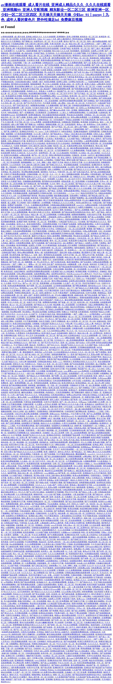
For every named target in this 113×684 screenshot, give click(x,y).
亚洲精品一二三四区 (96, 411)
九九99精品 (87, 520)
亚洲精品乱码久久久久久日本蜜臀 (42, 570)
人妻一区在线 (25, 108)
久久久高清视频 (17, 307)
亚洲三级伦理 (47, 250)
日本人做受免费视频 (49, 506)
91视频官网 (21, 269)
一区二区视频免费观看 (30, 70)
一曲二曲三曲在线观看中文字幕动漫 (88, 409)
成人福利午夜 (30, 381)
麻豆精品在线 (56, 596)
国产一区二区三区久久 (68, 402)
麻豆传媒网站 (13, 449)
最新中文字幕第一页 (93, 392)
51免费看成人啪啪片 (78, 630)
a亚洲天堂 (62, 77)
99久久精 (32, 641)
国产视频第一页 (16, 148)
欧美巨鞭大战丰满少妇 (62, 56)
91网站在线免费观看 (100, 262)
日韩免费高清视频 (50, 224)
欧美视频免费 (22, 115)
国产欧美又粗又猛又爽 (85, 167)
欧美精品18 (89, 404)
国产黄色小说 (102, 120)
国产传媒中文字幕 (77, 601)
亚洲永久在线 (6, 554)
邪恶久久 (21, 335)
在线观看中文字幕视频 (30, 423)
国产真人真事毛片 (11, 131)
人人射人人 (63, 113)
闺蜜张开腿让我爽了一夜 (12, 352)
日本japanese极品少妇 (94, 547)
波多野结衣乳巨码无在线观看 (47, 48)
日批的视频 (17, 63)
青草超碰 (58, 547)
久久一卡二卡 (55, 174)
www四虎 (6, 67)
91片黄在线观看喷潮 (79, 530)
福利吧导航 (12, 473)
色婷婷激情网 (70, 563)
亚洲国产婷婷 (22, 222)
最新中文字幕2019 (39, 236)
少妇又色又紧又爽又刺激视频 (27, 414)
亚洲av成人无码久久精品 (23, 539)
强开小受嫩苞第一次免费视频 (39, 203)
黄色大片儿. (17, 509)
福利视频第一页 (105, 359)
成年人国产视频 (17, 124)
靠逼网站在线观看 (27, 390)
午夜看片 (84, 219)
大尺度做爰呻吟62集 (74, 461)
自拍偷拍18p (94, 122)
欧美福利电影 (46, 464)
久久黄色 (71, 167)
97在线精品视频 (17, 44)
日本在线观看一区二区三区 (45, 335)
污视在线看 (85, 139)
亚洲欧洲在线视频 (79, 217)
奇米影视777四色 (69, 599)
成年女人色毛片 (64, 452)
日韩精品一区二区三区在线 (95, 115)
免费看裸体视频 (12, 504)
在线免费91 (74, 196)
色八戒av (85, 72)
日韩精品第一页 (60, 250)
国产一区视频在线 (27, 113)
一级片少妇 (30, 373)
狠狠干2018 (8, 188)
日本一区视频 (71, 110)
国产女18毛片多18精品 (35, 492)
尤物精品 (103, 271)
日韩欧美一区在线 (79, 155)
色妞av (66, 134)
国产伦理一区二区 (16, 262)
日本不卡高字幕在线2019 (70, 290)
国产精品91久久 (86, 582)
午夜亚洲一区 (37, 454)
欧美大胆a (28, 200)
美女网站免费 (15, 312)
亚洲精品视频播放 (60, 316)
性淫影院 (74, 153)
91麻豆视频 (92, 402)
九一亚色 (70, 354)
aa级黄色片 (24, 233)
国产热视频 (54, 611)
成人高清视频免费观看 (75, 340)
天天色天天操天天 (22, 340)
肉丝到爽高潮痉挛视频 (38, 94)
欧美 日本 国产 (48, 264)
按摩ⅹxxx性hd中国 (74, 395)
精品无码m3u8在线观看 (98, 96)
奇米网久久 (72, 250)
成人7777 (71, 288)
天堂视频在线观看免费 (86, 347)
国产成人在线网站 (78, 611)
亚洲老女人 (67, 129)
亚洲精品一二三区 (94, 487)
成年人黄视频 (15, 421)
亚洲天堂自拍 (29, 418)
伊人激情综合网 (14, 634)
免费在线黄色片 (23, 537)
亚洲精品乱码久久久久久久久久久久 (29, 65)
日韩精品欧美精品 (44, 362)
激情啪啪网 (56, 212)
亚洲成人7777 (94, 416)
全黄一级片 (38, 255)
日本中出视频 (91, 293)
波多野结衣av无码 (18, 58)
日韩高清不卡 (54, 131)
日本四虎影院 (70, 124)
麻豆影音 (35, 96)
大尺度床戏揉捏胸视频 (23, 134)
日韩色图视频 (39, 392)
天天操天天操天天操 (40, 108)
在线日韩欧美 (19, 271)
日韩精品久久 (43, 110)
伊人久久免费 (57, 41)
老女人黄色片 (96, 139)
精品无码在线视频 (25, 589)
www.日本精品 (63, 96)
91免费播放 (52, 447)
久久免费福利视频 (15, 366)
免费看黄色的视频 (37, 105)
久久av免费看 (35, 122)
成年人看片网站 (7, 321)
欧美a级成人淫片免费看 (67, 245)
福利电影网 (81, 487)
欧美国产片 (53, 288)
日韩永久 (60, 219)
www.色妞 (36, 459)
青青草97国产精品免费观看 (58, 359)
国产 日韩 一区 (98, 65)
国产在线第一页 (49, 627)
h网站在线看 (70, 338)
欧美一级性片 (99, 376)
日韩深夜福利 (95, 174)
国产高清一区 (6, 483)
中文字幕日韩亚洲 (88, 120)
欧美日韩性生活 (68, 383)
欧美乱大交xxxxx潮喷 (87, 70)
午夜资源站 (23, 94)
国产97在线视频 (44, 51)
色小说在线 (59, 608)
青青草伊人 (77, 56)
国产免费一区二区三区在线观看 (39, 286)
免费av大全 (105, 298)
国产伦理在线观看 (52, 65)
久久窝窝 (108, 65)
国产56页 (77, 72)
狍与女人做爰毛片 (62, 632)
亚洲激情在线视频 (86, 390)
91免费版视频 (30, 563)
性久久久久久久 (31, 395)
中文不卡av (98, 274)
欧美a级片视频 (99, 442)
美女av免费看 (40, 217)
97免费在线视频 (24, 167)
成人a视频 (12, 203)
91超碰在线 (103, 113)
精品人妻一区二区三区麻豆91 (40, 56)
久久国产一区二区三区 (11, 215)
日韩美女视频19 (23, 226)
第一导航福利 (11, 167)
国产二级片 (96, 48)
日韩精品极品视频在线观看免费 (63, 205)
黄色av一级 (81, 124)
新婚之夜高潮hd (24, 601)
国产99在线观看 (70, 641)
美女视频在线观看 (71, 165)
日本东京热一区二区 (85, 238)
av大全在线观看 (99, 485)
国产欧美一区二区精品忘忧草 (82, 400)
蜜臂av (45, 388)
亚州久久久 (21, 224)
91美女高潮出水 (67, 618)
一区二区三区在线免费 (11, 162)
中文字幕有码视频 (30, 321)
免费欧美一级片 (7, 383)
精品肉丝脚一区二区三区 (98, 542)
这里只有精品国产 (46, 300)
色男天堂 (42, 480)
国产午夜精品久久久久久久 (44, 639)
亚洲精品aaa (86, 447)
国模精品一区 (16, 300)
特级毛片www (41, 646)
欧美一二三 (59, 338)
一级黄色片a (29, 148)
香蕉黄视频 (44, 283)
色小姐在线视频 (81, 416)
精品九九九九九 (14, 497)
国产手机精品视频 (101, 158)
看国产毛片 (47, 260)
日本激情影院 (83, 312)
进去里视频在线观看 (82, 544)
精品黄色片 (82, 499)
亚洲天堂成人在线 (28, 257)
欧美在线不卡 (6, 75)
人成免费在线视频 (75, 46)
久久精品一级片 (24, 658)
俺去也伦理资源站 (77, 307)
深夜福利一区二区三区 (76, 421)
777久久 (26, 205)
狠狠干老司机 (96, 257)
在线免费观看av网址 (42, 274)
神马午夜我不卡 (63, 539)
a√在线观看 (19, 217)
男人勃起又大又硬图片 (18, 677)
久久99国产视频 (79, 53)
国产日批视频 (50, 454)
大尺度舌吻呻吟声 (62, 150)
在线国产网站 (105, 191)
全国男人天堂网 (97, 51)
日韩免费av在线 (83, 568)
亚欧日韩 (63, 252)
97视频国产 (35, 226)
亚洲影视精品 (42, 411)
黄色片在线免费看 (27, 622)
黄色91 (66, 41)
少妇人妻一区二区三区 (76, 103)
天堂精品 (5, 172)
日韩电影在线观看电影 (81, 105)
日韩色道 (4, 385)
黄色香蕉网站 (15, 257)
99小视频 (62, 326)
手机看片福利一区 (71, 108)
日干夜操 (101, 326)
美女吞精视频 (15, 53)
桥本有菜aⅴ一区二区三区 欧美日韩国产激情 (92, 77)
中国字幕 (73, 312)
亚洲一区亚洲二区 (56, 497)
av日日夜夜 (35, 506)
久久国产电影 (13, 566)
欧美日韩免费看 (67, 449)
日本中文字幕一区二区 (72, 255)
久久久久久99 (22, 314)
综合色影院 (32, 110)
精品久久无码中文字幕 (73, 162)
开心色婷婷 (21, 203)
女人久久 (29, 558)
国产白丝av (25, 215)
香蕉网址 (8, 651)
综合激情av (65, 400)
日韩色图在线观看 (32, 653)
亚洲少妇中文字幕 (57, 369)
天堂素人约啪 (6, 248)
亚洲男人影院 (40, 46)
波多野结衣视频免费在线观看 (71, 101)
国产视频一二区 (39, 331)
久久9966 (101, 369)
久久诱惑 (58, 86)
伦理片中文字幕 (33, 668)
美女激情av (27, 312)
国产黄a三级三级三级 (60, 198)
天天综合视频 (62, 390)
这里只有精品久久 (97, 148)
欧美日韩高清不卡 (89, 56)
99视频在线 (66, 122)
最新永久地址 (37, 511)
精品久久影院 (65, 611)
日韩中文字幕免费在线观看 (15, 174)
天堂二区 (100, 663)
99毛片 (9, 530)
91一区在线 (101, 248)
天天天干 (56, 449)
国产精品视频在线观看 (17, 191)
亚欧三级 (88, 518)
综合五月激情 (44, 321)
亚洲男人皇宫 (27, 421)
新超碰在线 (94, 58)
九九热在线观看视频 (12, 518)
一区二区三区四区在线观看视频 (39, 269)
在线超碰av (59, 67)
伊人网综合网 (50, 75)
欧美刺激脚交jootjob (54, 371)
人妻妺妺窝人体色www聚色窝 (59, 217)
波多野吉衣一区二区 (42, 41)
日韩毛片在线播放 (13, 615)
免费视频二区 (18, 563)
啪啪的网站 (60, 75)
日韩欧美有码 (41, 513)
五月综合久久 (59, 340)
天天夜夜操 (36, 279)
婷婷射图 (32, 385)
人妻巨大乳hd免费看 (82, 65)
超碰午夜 (78, 426)
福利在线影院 (80, 248)
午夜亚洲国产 (45, 198)
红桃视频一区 (15, 70)
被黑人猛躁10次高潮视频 (57, 207)
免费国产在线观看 (15, 205)
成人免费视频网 (83, 437)
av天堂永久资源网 (91, 373)
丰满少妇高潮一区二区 (59, 44)
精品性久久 (5, 682)
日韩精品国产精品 (9, 252)
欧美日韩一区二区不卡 (79, 96)
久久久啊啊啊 (27, 267)
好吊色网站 (78, 141)
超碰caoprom (55, 414)
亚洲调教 (49, 679)
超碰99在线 (79, 295)
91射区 (107, 383)
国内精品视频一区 (70, 86)
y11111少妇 (36, 158)
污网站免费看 (13, 622)
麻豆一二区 (104, 122)
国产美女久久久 (23, 506)
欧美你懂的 (90, 364)
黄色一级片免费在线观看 (97, 41)
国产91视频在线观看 (55, 535)
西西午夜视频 (46, 449)
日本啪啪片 (42, 641)
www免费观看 (33, 397)
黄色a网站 (85, 174)
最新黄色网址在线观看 (43, 421)
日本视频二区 (32, 188)
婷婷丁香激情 (36, 388)
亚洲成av (50, 480)
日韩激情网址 (27, 129)
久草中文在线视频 (102, 224)
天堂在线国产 (59, 120)
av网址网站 (87, 456)
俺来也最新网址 (73, 262)
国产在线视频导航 (72, 186)
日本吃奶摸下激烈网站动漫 (76, 411)
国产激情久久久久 (30, 480)
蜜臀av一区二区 (35, 264)
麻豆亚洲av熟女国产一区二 (45, 219)
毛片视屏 (46, 103)
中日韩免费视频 (31, 542)
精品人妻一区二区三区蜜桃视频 (44, 215)
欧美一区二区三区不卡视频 (58, 364)
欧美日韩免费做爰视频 (10, 461)
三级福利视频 (78, 129)
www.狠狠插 (88, 158)
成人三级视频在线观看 (71, 174)
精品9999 (107, 504)
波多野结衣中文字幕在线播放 (98, 615)
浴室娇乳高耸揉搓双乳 (11, 632)
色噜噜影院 (105, 162)
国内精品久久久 (98, 447)
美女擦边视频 (80, 585)
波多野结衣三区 (100, 390)
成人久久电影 (37, 290)
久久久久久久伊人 (103, 454)
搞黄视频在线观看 (33, 551)
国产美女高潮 (46, 668)
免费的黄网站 (86, 290)
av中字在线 (15, 627)
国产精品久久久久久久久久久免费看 (76, 60)
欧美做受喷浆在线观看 (57, 637)
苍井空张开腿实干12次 (91, 283)
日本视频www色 (104, 279)
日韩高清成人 (96, 475)
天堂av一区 (104, 181)
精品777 (73, 613)
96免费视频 (20, 319)
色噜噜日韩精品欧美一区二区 (26, 293)
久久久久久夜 (93, 160)
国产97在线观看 (40, 288)
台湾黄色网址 (95, 314)
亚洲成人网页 (50, 141)
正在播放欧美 (53, 113)
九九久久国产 (33, 670)
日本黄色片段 (80, 618)
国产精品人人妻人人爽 (88, 492)
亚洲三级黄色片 (45, 293)
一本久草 (101, 226)
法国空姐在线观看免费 (59, 442)
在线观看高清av (102, 260)
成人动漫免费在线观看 (17, 60)
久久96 (53, 184)
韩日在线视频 (37, 366)
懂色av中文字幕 (88, 255)
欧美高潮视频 (22, 245)
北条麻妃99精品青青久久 (94, 622)
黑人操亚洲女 (15, 172)
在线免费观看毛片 (49, 530)
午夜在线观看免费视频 (77, 637)
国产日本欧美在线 (58, 262)
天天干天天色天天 (69, 437)
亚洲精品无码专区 (27, 131)
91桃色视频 (44, 369)
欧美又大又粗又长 (18, 153)
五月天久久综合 (25, 639)
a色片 (50, 418)
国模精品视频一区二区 (87, 110)
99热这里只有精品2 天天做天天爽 (95, 395)
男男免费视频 (86, 649)
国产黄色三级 (65, 105)
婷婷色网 (107, 309)
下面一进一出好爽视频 (32, 63)
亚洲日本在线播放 (11, 155)
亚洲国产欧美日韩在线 (52, 490)
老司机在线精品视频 (104, 343)
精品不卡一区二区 (8, 226)
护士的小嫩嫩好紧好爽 (91, 200)
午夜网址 (23, 136)
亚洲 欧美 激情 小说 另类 (86, 91)
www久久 (58, 129)
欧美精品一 (69, 210)
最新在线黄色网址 (23, 528)
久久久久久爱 (100, 566)
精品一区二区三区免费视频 (58, 601)
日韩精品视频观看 (74, 456)
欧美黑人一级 (46, 551)
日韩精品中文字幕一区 (95, 307)
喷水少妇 (55, 51)
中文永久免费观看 (39, 535)
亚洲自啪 (27, 158)
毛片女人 (53, 172)
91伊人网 (22, 362)
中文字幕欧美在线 (90, 516)
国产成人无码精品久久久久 (13, 46)
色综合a (51, 670)
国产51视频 (21, 117)
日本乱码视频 (58, 269)
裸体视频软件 (28, 352)
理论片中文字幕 (97, 105)
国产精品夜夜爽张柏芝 (17, 207)
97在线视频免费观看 (26, 485)
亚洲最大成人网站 (36, 516)
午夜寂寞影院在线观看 (25, 48)
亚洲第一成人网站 (58, 103)
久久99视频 (41, 371)
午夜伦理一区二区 (65, 172)
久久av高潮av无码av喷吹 (44, 86)
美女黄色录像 (15, 255)
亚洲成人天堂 (83, 423)
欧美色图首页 (89, 146)
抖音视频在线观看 (18, 91)
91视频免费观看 (89, 461)
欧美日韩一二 (82, 82)
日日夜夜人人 (7, 345)
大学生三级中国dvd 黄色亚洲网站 (58, 475)
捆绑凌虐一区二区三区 (77, 468)
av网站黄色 (101, 84)
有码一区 (84, 532)
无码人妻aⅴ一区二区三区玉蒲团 (23, 67)
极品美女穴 (72, 207)
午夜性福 (70, 77)
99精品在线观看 (104, 193)
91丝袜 (43, 70)
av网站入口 (5, 435)
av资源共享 (69, 260)
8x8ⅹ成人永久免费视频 (59, 347)
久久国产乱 (20, 51)
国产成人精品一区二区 (20, 409)
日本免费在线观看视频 (74, 668)
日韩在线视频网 (59, 421)
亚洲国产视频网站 (77, 198)
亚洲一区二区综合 (67, 343)
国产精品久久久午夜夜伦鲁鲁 (87, 288)
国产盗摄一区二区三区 (76, 98)
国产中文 (34, 409)
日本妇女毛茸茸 (36, 580)
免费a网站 (78, 549)
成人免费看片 (68, 243)
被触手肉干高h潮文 (34, 656)
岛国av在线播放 (74, 252)
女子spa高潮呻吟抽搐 (42, 357)
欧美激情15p (47, 675)
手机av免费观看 (24, 466)
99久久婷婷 (78, 466)
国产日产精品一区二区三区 (78, 58)
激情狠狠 (11, 418)
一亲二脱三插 (25, 535)
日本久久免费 (104, 345)
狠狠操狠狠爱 (36, 84)
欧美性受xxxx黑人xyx (69, 388)
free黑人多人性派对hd (89, 535)
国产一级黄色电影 (8, 316)
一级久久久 (98, 449)
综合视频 (63, 136)
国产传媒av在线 (42, 483)
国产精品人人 (27, 255)
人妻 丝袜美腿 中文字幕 (82, 494)
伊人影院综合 (6, 620)
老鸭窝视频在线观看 (87, 483)
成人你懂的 (38, 200)
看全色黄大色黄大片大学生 (40, 212)
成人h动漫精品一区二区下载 (41, 340)
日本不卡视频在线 (58, 321)
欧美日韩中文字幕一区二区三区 (38, 281)
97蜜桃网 (61, 570)
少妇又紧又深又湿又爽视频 (81, 134)
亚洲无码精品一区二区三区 (17, 357)
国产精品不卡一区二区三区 (60, 350)
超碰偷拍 (103, 141)
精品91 (14, 537)
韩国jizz (58, 615)
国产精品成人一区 (79, 452)
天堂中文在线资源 (41, 347)
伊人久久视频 (86, 442)
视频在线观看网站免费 (61, 89)
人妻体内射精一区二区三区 (50, 248)
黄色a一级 (55, 158)
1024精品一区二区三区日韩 (45, 539)
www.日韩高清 (41, 660)
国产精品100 (98, 494)
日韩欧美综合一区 (45, 120)
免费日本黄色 (67, 549)
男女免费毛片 (36, 260)
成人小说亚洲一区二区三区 (78, 321)
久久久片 (20, 354)
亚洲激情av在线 (7, 660)
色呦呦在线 (29, 660)
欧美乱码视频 (50, 82)
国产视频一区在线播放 (62, 494)
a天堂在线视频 (56, 283)
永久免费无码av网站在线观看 (17, 490)
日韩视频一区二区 (17, 653)
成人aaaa (18, 371)
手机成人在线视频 (72, 120)
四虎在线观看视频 (72, 219)
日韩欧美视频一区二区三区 (38, 174)
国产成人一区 (104, 637)
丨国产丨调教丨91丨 (103, 44)
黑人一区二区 (6, 347)
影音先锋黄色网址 (102, 179)
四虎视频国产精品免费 (80, 143)
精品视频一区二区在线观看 (76, 269)
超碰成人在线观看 (54, 70)
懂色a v (80, 646)
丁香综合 (79, 464)
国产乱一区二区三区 (40, 155)
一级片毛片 (40, 606)
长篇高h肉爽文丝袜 (96, 82)
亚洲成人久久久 (80, 580)
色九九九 (22, 492)
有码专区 (93, 264)
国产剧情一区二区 (62, 148)
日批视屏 (18, 321)
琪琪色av (64, 556)
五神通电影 (48, 366)
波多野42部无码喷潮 (77, 281)
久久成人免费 (33, 523)
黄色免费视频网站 (9, 585)
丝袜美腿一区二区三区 (75, 366)
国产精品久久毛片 (53, 499)
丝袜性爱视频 (32, 51)
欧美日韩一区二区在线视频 (101, 143)
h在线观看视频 (14, 229)
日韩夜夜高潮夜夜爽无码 (11, 440)
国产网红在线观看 (39, 169)
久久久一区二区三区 (86, 352)
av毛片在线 (105, 117)
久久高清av (49, 139)
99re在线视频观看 (16, 544)
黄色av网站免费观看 (79, 117)
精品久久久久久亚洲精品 (11, 41)
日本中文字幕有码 (51, 402)
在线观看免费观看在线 (51, 122)
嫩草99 (12, 243)
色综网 (108, 72)
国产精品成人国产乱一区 (38, 136)
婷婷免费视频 (87, 592)
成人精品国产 (45, 89)
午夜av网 (69, 324)
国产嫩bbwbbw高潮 (57, 110)
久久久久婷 (65, 51)
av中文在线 (106, 314)
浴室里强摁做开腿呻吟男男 (66, 568)
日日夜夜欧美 (37, 101)
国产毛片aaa (9, 340)
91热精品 (19, 418)
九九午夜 (20, 316)
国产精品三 (79, 243)
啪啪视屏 (48, 316)
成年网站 (106, 549)
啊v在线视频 (82, 613)
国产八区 (87, 63)
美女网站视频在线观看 (30, 172)
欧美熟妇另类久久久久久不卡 (99, 108)
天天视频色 (29, 46)
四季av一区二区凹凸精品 (36, 359)
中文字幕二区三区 (22, 122)
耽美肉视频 (87, 589)
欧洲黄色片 (104, 423)
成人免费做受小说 (41, 573)
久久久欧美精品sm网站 (56, 331)
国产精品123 (81, 160)
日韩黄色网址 (53, 276)
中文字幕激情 (48, 568)
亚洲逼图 (101, 56)
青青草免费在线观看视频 (51, 60)
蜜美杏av (44, 468)
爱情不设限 (70, 160)
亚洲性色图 (13, 276)
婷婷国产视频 (61, 509)
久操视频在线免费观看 (40, 205)
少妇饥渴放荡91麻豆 (23, 82)
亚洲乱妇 (27, 366)
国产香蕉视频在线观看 (81, 89)
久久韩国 (8, 283)
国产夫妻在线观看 (103, 101)
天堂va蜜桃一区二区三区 (72, 589)
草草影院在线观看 (46, 117)
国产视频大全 (27, 41)
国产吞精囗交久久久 (54, 165)
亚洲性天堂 (10, 656)
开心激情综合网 (12, 547)
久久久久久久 (27, 573)
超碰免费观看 (37, 402)
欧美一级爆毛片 (50, 452)
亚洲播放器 (19, 660)
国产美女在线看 (106, 160)
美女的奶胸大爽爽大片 (24, 86)
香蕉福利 (24, 146)
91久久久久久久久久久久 (89, 331)
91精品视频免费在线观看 (73, 490)
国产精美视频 (43, 184)
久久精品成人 (70, 238)
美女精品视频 (9, 77)
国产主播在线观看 (32, 520)
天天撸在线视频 (21, 613)
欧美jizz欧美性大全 (62, 117)
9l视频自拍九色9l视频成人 (75, 309)
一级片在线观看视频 (79, 537)
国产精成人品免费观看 (58, 188)
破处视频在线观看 (61, 196)
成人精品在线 (27, 53)
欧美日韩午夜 (15, 392)
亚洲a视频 (56, 618)
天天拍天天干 (91, 103)
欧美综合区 (8, 271)
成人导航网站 (101, 364)
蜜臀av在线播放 (105, 350)
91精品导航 (97, 203)
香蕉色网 (40, 316)
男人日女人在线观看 (51, 84)
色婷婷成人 (50, 392)
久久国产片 (33, 314)
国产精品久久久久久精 (43, 305)
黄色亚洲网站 (25, 454)
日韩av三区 (9, 580)
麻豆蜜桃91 (18, 158)
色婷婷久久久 (32, 91)
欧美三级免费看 (53, 236)
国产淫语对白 (102, 177)
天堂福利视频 (85, 653)
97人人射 (13, 196)
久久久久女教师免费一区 (57, 46)
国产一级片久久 (56, 108)
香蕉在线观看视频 (63, 314)
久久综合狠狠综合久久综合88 (65, 352)
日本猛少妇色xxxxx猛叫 (97, 499)
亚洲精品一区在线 (42, 525)
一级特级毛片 (93, 127)
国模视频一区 (30, 262)
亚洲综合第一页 (77, 397)
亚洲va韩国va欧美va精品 (96, 608)
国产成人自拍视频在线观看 (99, 433)
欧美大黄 (27, 236)
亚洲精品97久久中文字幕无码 (95, 473)
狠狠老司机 (38, 494)
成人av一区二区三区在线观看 (21, 305)
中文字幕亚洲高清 (97, 72)
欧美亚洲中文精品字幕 (30, 89)
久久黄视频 (33, 613)
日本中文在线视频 (91, 67)
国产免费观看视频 (91, 603)
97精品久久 (54, 136)
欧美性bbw (91, 124)
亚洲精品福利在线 (77, 293)
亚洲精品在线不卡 (100, 79)
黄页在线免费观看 (34, 298)
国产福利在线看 (68, 594)
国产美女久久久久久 (49, 326)
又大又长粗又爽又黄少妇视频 (95, 490)
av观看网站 (10, 528)
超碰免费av (53, 566)
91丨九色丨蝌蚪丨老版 (42, 162)
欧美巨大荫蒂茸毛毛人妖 (44, 295)
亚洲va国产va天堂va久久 (37, 179)
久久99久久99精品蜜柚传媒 (69, 447)
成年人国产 (26, 290)
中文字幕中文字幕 (78, 414)
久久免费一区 (103, 402)
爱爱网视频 (17, 625)
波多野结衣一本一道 (47, 153)
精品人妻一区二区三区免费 (85, 326)
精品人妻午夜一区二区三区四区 (41, 677)
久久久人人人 (48, 338)
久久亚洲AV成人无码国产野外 (89, 357)
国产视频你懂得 (77, 392)
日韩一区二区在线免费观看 (33, 139)
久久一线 (42, 378)
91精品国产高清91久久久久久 (53, 324)
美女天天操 (31, 328)
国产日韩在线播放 (43, 426)
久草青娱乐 (20, 333)
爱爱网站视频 (46, 226)
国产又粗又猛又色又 (21, 105)
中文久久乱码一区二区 (17, 302)
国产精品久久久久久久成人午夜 (18, 169)
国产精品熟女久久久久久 (31, 177)
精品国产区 (88, 300)
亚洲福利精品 (92, 611)
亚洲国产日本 (47, 279)
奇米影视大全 (92, 281)
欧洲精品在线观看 (69, 357)
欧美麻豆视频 (81, 271)
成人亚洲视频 (94, 385)
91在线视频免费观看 (92, 328)
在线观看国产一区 (76, 373)
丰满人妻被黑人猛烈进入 (37, 191)
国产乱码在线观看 (63, 328)
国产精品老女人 (56, 134)
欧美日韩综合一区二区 (10, 454)
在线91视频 (65, 537)
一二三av (71, 193)
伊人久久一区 (72, 331)
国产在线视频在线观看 (41, 127)
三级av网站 (12, 603)
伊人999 (92, 321)
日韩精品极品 (32, 207)
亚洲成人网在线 (67, 65)
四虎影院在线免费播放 (43, 238)
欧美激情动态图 (33, 464)
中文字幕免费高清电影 (26, 426)
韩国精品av (102, 293)
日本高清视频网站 (50, 298)
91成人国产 (96, 60)
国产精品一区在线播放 (55, 186)
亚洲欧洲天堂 (97, 165)
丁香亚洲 (91, 613)
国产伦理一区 (39, 186)
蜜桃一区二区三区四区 (85, 338)
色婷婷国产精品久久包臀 (100, 312)
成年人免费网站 (54, 169)
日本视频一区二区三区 (77, 226)
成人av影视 (44, 651)
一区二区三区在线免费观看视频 (79, 445)
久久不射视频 (16, 435)
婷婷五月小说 (18, 364)
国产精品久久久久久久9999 (85, 169)
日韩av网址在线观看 (93, 75)
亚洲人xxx (83, 108)
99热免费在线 (9, 369)
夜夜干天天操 (58, 162)
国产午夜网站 (101, 352)
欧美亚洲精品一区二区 (85, 383)
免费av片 (70, 326)
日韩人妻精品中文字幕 (17, 141)
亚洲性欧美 (42, 637)
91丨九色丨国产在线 (16, 395)
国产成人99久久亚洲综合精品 (69, 335)
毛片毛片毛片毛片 (91, 46)
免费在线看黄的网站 (77, 113)
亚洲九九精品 (90, 84)
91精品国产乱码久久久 (68, 222)
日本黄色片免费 (33, 60)
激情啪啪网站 (26, 162)
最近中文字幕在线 (104, 250)
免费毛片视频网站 (85, 207)
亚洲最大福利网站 (94, 630)
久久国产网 (56, 357)
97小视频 (89, 601)
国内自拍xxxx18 (94, 286)
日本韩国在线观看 (59, 167)
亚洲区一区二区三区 (66, 585)
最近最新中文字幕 (88, 252)
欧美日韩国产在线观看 (100, 437)
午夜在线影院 (13, 136)
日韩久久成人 (98, 134)
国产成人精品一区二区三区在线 (36, 407)
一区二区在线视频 (51, 101)
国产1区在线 (14, 390)
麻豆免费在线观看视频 (79, 148)
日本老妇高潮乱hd (33, 333)
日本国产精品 (65, 48)
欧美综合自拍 (61, 264)
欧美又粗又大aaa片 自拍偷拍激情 (54, 333)
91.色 (55, 293)
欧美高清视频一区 (60, 226)
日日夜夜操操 (103, 91)
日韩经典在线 (11, 309)
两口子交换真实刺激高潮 (11, 129)
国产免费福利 (73, 136)
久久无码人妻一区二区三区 (12, 103)
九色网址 (72, 82)
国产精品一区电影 (55, 191)
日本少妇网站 (92, 98)
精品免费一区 (63, 513)
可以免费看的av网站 (48, 96)
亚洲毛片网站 (16, 407)
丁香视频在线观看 (11, 233)
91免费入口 (51, 91)
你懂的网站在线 (103, 169)
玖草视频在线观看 (38, 466)
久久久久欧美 (93, 269)
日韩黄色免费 (13, 279)
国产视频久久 (99, 229)
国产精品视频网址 (39, 504)
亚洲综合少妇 (55, 383)
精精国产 (69, 577)
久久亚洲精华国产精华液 (27, 196)
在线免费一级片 (57, 528)
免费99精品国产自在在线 (33, 160)
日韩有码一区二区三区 (102, 290)
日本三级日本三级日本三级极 (37, 44)
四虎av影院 (61, 658)
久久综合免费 (95, 525)
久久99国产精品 (73, 139)
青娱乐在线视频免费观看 (30, 449)
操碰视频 (9, 134)
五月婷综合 (50, 53)
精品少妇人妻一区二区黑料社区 (82, 44)
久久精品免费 (92, 113)
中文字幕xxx (105, 497)
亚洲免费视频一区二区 (24, 383)
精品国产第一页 (92, 665)
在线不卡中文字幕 (70, 70)
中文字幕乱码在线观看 (43, 558)
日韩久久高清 (63, 485)
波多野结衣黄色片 (98, 89)
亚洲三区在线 (54, 388)
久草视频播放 (58, 558)
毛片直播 (18, 556)
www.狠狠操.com (50, 473)
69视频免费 (72, 264)
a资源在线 (104, 603)
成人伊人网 (99, 383)
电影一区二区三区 (97, 210)
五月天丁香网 (58, 210)
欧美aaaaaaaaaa (20, 188)
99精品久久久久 (79, 177)
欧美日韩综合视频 (25, 219)
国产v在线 (39, 148)
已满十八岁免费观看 (97, 219)
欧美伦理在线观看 (72, 558)
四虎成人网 (10, 48)
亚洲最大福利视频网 (93, 366)
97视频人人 (103, 426)
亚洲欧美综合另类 (72, 535)
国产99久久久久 (53, 345)
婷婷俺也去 (44, 442)
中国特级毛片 (45, 665)
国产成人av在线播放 (96, 217)
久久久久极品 (99, 207)
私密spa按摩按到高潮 (73, 200)
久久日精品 (17, 160)
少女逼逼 (17, 72)
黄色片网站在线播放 (59, 281)
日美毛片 (46, 134)
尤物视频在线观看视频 (32, 181)
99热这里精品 (13, 113)
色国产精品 (58, 279)
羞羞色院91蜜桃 (28, 371)
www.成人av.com (22, 338)
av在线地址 (86, 381)
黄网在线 (95, 506)
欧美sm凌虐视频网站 (64, 72)
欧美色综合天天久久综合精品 (34, 143)
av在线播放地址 (52, 561)
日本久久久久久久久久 (75, 75)
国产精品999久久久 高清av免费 (87, 354)
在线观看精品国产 (51, 252)
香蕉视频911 (53, 222)
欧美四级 (84, 122)
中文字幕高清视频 (39, 231)
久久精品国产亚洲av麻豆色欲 (47, 79)
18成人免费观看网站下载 (98, 305)
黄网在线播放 (88, 670)
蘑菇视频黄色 (81, 454)
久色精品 (5, 243)
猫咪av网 (45, 497)
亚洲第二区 (25, 627)
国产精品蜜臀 (78, 547)
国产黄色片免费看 (89, 378)
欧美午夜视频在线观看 (46, 257)
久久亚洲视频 (94, 117)
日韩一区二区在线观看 (59, 385)
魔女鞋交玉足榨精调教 (86, 418)
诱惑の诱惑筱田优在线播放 (60, 155)
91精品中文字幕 (57, 563)
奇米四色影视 (29, 79)
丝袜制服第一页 (43, 563)
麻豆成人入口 (69, 279)
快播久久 (65, 312)
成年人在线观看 (14, 177)
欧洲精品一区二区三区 (97, 537)
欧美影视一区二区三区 (81, 48)
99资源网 (51, 179)
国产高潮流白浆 (30, 184)
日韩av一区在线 (97, 651)
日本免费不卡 (9, 51)
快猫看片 (22, 376)
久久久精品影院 (62, 153)
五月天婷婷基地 (59, 193)
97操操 (99, 86)
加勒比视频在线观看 (14, 150)
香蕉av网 (25, 440)
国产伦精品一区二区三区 (39, 437)
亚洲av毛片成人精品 (100, 63)
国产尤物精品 (89, 101)
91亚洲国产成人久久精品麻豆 (63, 271)
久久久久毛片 (32, 153)
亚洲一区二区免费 (80, 660)
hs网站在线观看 (91, 205)
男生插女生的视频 (45, 196)
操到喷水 (44, 172)
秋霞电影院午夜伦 (95, 241)
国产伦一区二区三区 (78, 41)
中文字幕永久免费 (21, 345)
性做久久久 (59, 300)
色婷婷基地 (49, 148)
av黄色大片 (87, 274)
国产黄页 (88, 459)
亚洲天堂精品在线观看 (24, 250)
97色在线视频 (25, 566)
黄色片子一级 (86, 186)
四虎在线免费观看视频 (17, 286)
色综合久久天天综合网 (90, 191)
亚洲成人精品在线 (20, 75)
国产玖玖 (43, 207)
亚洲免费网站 (14, 89)
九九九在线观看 (98, 518)
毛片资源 (18, 428)
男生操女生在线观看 (75, 115)
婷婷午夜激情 (81, 627)
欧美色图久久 (60, 139)
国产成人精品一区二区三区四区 (68, 319)
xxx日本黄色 (79, 407)
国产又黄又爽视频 (13, 423)
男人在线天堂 (50, 72)
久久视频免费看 (52, 105)
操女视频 (57, 418)
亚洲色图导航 (94, 131)
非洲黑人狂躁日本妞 (93, 407)
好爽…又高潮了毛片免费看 (59, 575)
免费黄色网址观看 (93, 523)
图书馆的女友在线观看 (20, 84)
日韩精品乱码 (48, 63)
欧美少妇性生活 (30, 637)
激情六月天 (36, 530)
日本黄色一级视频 (11, 535)
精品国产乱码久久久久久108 (72, 345)
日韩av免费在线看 (90, 231)
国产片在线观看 (91, 501)
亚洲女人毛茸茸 (14, 478)
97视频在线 (28, 475)
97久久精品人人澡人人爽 (84, 324)
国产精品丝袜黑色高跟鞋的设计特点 (76, 212)
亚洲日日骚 (77, 158)
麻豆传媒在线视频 (39, 447)
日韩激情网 (44, 414)
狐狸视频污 (40, 373)
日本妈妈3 (36, 497)
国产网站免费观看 (80, 286)
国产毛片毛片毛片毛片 (33, 103)
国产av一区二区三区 (31, 283)
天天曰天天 (104, 573)
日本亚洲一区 (85, 136)
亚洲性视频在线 (34, 115)
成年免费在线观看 (58, 58)
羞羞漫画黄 (32, 362)
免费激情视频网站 (78, 215)
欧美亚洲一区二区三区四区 (27, 77)
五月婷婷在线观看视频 (62, 286)
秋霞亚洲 (26, 96)
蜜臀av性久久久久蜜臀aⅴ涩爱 (13, 558)
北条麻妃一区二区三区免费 (54, 433)
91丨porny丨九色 (41, 131)
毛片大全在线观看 (93, 679)
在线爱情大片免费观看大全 (62, 426)
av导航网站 (49, 160)
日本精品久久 (97, 478)
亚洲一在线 (105, 127)
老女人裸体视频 (53, 378)
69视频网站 (105, 373)
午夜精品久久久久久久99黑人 (64, 203)
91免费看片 (5, 456)
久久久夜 (37, 134)
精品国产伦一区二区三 (66, 91)
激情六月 (73, 333)
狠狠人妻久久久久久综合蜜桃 (80, 188)
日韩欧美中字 (92, 637)
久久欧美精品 (102, 461)
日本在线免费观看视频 (22, 231)
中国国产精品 (60, 160)
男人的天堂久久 (43, 262)
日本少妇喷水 (102, 124)
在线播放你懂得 (76, 561)
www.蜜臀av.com (60, 63)
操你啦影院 (85, 51)
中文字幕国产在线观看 (67, 224)
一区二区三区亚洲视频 (84, 449)
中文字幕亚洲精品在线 (65, 454)
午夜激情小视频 (50, 307)
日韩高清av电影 (80, 428)
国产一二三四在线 (92, 129)
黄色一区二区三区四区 (65, 184)
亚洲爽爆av (92, 226)
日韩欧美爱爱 (28, 404)
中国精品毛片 (18, 499)
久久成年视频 (67, 169)
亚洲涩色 (5, 165)
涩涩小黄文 (8, 452)
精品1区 (32, 345)
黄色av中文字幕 (89, 551)
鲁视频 (90, 229)
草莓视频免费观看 (95, 672)
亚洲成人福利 (32, 117)
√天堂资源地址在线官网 (41, 167)
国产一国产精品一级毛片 (102, 212)
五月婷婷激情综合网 (77, 430)
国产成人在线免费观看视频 (32, 72)
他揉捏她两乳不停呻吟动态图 (40, 193)
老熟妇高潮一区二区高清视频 (73, 181)
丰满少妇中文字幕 (19, 110)
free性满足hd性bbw (8, 198)
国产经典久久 (69, 471)
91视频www (26, 101)
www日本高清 (15, 165)
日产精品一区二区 (59, 98)
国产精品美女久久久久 (20, 400)
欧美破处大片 (94, 267)
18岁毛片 (91, 155)
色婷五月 (4, 196)
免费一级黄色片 (24, 459)
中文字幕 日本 (7, 158)
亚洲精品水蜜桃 (54, 312)
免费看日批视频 (17, 520)
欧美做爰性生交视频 (14, 96)
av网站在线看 (25, 155)
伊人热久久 (50, 319)
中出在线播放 (71, 369)
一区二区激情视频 (11, 511)
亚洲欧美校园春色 (80, 131)
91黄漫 (106, 592)
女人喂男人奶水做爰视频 (23, 347)
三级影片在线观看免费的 (47, 585)
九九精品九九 (7, 146)
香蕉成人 (42, 91)
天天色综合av (13, 378)
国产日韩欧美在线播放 (46, 328)
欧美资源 (35, 198)
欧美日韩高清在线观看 (48, 77)
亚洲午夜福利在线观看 (44, 577)
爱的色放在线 (71, 511)
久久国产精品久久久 (68, 79)
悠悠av (88, 478)
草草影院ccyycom (27, 288)
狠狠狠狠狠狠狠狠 (24, 127)
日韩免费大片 (13, 599)
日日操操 (82, 222)
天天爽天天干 (103, 264)
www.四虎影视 (83, 371)
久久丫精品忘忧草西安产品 (86, 193)
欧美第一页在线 (36, 440)
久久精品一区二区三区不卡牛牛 (61, 94)
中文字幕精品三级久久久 (97, 53)
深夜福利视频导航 (58, 354)
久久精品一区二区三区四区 (90, 153)
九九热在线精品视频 (63, 670)
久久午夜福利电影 (50, 245)
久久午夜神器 (6, 193)
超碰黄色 (94, 233)
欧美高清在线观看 (88, 440)
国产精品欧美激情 (90, 620)
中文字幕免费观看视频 (38, 276)
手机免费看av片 (106, 506)
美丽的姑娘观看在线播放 (89, 298)
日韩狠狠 (36, 324)
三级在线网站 (68, 248)
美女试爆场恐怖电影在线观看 (54, 115)
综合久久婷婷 (28, 150)
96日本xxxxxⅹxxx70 (74, 274)
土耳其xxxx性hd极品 (12, 101)
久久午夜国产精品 (14, 181)
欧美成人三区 (25, 279)
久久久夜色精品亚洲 (64, 53)
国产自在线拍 (86, 262)
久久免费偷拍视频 (75, 63)
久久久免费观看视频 (19, 212)
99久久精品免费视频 (39, 537)
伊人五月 (29, 335)
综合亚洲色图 (11, 589)
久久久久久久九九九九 (74, 67)
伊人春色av (12, 397)
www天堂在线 (56, 525)
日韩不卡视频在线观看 (18, 56)
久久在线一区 (27, 186)
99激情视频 (10, 525)
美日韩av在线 (39, 475)
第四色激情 (95, 625)
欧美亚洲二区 (26, 229)
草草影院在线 (95, 276)
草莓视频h (75, 122)
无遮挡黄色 (30, 430)
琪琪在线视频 (9, 319)
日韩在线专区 (98, 589)
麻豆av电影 (22, 397)
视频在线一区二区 (82, 233)
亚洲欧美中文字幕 (18, 501)
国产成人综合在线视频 (74, 501)
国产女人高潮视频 (82, 210)
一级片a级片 (41, 430)
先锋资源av (104, 554)
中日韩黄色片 (93, 271)
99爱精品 (41, 124)
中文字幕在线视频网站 (78, 556)
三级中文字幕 (31, 120)
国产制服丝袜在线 (70, 483)
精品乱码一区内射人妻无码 (12, 79)
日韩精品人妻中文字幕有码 (59, 231)
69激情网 (73, 347)
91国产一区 (47, 177)
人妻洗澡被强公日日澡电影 (71, 516)
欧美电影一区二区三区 (38, 222)
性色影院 (15, 456)
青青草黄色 (21, 179)
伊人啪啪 (86, 549)
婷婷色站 (38, 129)
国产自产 (96, 520)
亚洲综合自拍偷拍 (45, 613)
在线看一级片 (37, 82)
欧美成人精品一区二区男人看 (39, 58)
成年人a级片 (55, 400)
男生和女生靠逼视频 (38, 603)
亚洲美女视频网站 (19, 350)
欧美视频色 (75, 51)
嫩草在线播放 (27, 392)
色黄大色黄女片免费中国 (75, 523)
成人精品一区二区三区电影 (24, 483)
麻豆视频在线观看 (103, 155)
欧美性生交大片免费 (35, 141)
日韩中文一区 (9, 338)
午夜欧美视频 (97, 136)
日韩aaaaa (83, 402)
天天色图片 (106, 679)
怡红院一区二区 (59, 146)
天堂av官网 (90, 343)
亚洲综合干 (91, 248)
